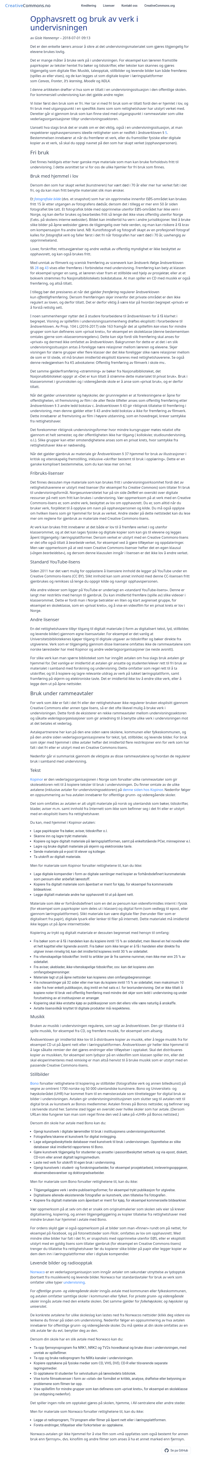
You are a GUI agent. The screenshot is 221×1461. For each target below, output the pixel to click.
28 (37, 267)
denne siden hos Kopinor (143, 789)
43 (47, 267)
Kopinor (36, 779)
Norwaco (37, 1272)
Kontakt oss (129, 5)
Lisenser (108, 5)
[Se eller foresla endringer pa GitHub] (176, 1450)
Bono (34, 1083)
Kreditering (88, 5)
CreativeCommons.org (159, 5)
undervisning (74, 1282)
